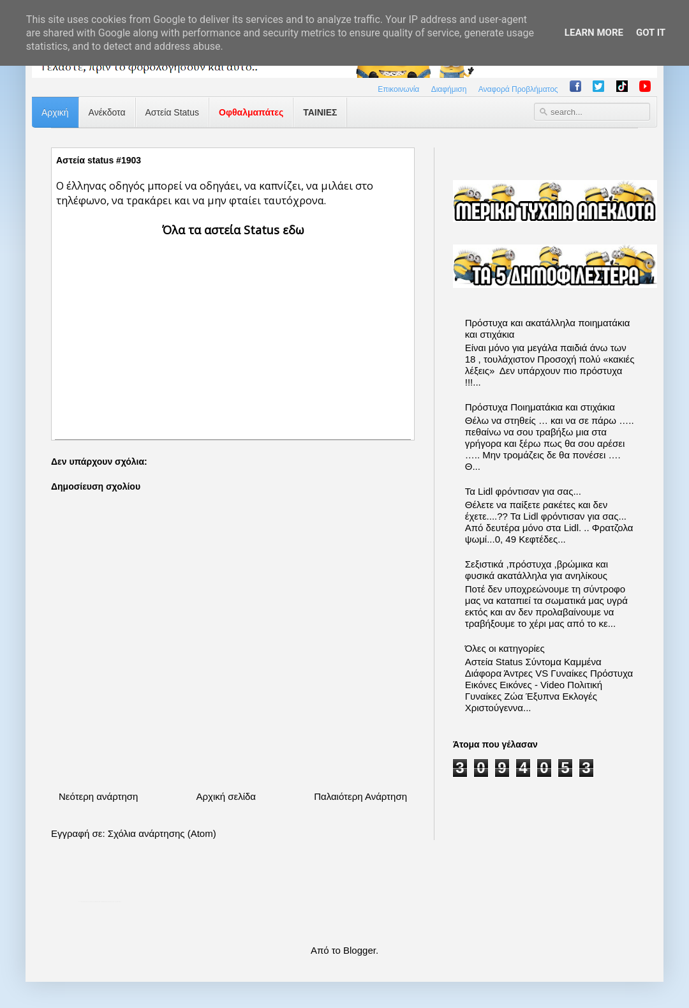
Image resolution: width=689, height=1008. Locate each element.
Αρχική (55, 112)
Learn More (594, 32)
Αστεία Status (172, 112)
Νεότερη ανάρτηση (98, 796)
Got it (650, 32)
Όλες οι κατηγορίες (505, 648)
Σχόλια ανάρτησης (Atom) (162, 833)
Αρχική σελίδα (226, 796)
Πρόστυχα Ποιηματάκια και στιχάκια (540, 407)
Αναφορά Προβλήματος (518, 89)
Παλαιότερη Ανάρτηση (360, 796)
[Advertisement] (233, 327)
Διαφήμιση (449, 89)
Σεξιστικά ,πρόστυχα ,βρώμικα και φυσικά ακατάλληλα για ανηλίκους (536, 570)
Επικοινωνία (398, 89)
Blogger (359, 950)
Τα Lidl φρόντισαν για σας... (523, 491)
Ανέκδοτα (107, 112)
